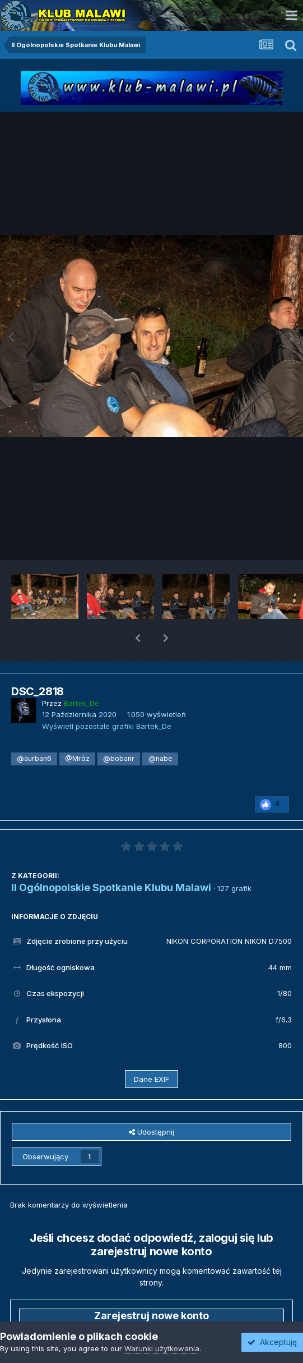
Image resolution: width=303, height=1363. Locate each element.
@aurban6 (34, 729)
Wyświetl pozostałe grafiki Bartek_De (106, 696)
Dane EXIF (151, 1049)
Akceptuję (272, 1342)
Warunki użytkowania (161, 1348)
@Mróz (77, 729)
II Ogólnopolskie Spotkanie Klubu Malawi (111, 858)
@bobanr (118, 729)
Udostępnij (151, 1102)
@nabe (160, 729)
